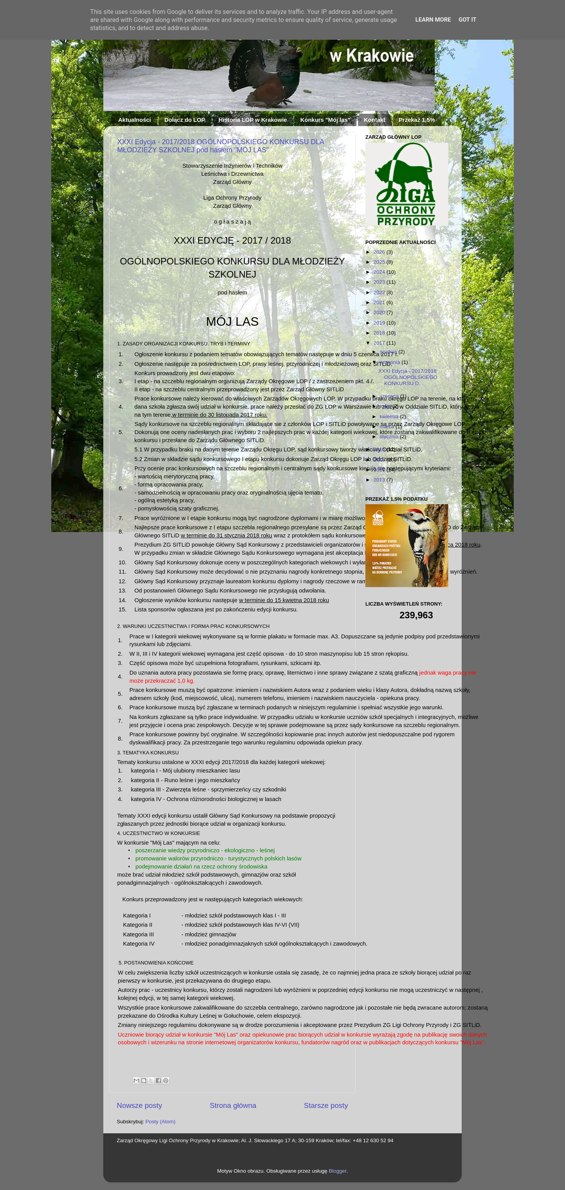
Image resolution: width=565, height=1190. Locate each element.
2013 (380, 480)
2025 (380, 262)
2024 (380, 272)
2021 (380, 302)
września (391, 362)
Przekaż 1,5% (417, 119)
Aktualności (134, 119)
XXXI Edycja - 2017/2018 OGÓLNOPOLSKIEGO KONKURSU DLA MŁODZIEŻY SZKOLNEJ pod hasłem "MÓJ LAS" (220, 146)
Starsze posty (326, 1105)
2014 (380, 470)
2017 (380, 343)
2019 (380, 323)
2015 (380, 460)
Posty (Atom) (160, 1121)
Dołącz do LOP (185, 119)
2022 (380, 292)
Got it (467, 19)
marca (387, 426)
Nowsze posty (139, 1105)
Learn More (433, 19)
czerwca (390, 396)
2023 (380, 282)
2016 (380, 449)
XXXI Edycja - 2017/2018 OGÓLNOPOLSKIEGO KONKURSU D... (407, 377)
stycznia (390, 436)
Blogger (337, 1171)
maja (386, 406)
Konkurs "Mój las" (325, 119)
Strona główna (233, 1105)
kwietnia (390, 416)
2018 (380, 333)
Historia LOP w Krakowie (253, 119)
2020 (380, 312)
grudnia (389, 352)
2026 (380, 252)
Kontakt (374, 119)
